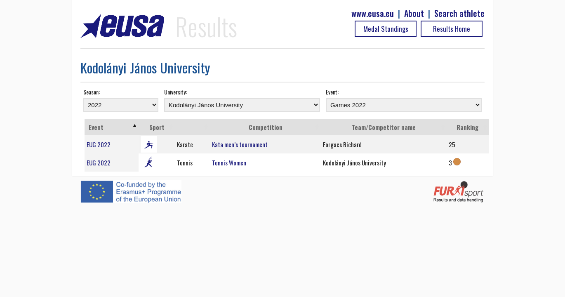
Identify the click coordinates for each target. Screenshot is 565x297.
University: (175, 91)
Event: (332, 91)
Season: (91, 91)
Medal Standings (385, 29)
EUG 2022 (99, 144)
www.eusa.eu (372, 13)
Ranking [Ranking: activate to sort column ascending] (467, 127)
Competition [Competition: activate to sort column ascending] (265, 127)
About (414, 13)
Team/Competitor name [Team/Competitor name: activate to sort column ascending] (384, 127)
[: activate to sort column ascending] (192, 127)
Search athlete (459, 13)
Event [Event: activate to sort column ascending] (96, 127)
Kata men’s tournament (240, 144)
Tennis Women (229, 162)
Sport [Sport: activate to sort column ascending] (157, 127)
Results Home (451, 29)
